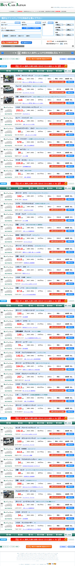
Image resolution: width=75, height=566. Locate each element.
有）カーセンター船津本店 (29, 390)
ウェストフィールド (47, 558)
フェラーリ (30, 559)
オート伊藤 (25, 156)
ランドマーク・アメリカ (28, 92)
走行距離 (57, 27)
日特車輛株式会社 (27, 166)
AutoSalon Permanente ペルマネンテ (31, 465)
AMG (45, 554)
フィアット (39, 559)
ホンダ (19, 554)
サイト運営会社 (21, 564)
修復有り (28, 35)
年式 (56, 32)
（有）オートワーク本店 (30, 135)
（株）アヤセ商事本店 (29, 145)
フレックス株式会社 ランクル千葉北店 (32, 529)
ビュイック (18, 557)
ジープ (48, 557)
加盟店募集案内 (27, 564)
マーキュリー (31, 557)
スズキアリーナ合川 (28, 210)
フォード (26, 557)
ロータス (37, 558)
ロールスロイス (51, 557)
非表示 (6, 36)
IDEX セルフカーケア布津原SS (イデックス (33, 487)
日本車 (22, 553)
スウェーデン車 (46, 553)
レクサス (51, 553)
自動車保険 (58, 11)
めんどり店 (27, 380)
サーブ (38, 560)
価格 (56, 22)
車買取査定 (20, 11)
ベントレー (56, 557)
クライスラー (41, 557)
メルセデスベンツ (41, 554)
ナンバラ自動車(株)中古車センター (33, 338)
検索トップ (19, 553)
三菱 (21, 554)
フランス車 (38, 553)
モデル (23, 22)
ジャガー (24, 558)
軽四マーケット (26, 273)
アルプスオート (26, 113)
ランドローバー (29, 558)
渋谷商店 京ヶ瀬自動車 (29, 262)
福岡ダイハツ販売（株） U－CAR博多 (32, 252)
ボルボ (57, 559)
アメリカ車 (29, 553)
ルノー (21, 559)
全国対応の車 (13, 35)
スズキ (30, 554)
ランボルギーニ (44, 559)
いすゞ (37, 554)
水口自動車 (25, 316)
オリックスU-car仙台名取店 (29, 294)
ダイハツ (33, 554)
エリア (44, 22)
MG (40, 558)
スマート (53, 554)
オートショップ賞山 (28, 411)
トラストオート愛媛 (27, 455)
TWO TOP (25, 199)
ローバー (33, 558)
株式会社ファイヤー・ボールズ (30, 327)
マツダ (27, 554)
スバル (24, 554)
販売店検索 (64, 11)
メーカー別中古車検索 (39, 11)
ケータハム (52, 558)
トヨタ (55, 553)
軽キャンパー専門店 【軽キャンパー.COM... (33, 82)
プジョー (18, 559)
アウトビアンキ (53, 559)
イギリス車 (34, 553)
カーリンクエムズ (28, 241)
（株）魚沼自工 (27, 177)
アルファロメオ (25, 559)
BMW (56, 554)
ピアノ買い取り (33, 564)
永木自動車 (25, 518)
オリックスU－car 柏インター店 (29, 284)
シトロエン (56, 558)
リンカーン (22, 557)
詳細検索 (13, 46)
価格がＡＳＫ (21, 35)
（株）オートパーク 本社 (29, 124)
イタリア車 (42, 553)
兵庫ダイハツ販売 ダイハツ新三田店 (31, 369)
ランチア (48, 559)
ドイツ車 (25, 553)
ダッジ (45, 557)
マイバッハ (49, 554)
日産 (57, 553)
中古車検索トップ (13, 11)
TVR (42, 558)
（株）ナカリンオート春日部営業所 (32, 359)
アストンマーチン (19, 558)
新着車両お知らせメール (29, 11)
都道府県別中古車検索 (50, 11)
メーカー (3, 22)
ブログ (38, 564)
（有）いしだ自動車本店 (28, 231)
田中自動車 (25, 348)
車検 (45, 564)
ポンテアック (36, 557)
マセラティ (34, 559)
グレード (3, 28)
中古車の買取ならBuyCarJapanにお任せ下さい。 (64, 7)
